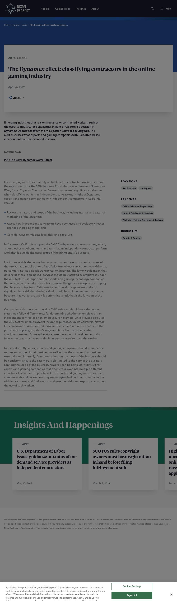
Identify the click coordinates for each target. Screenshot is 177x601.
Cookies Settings (132, 590)
